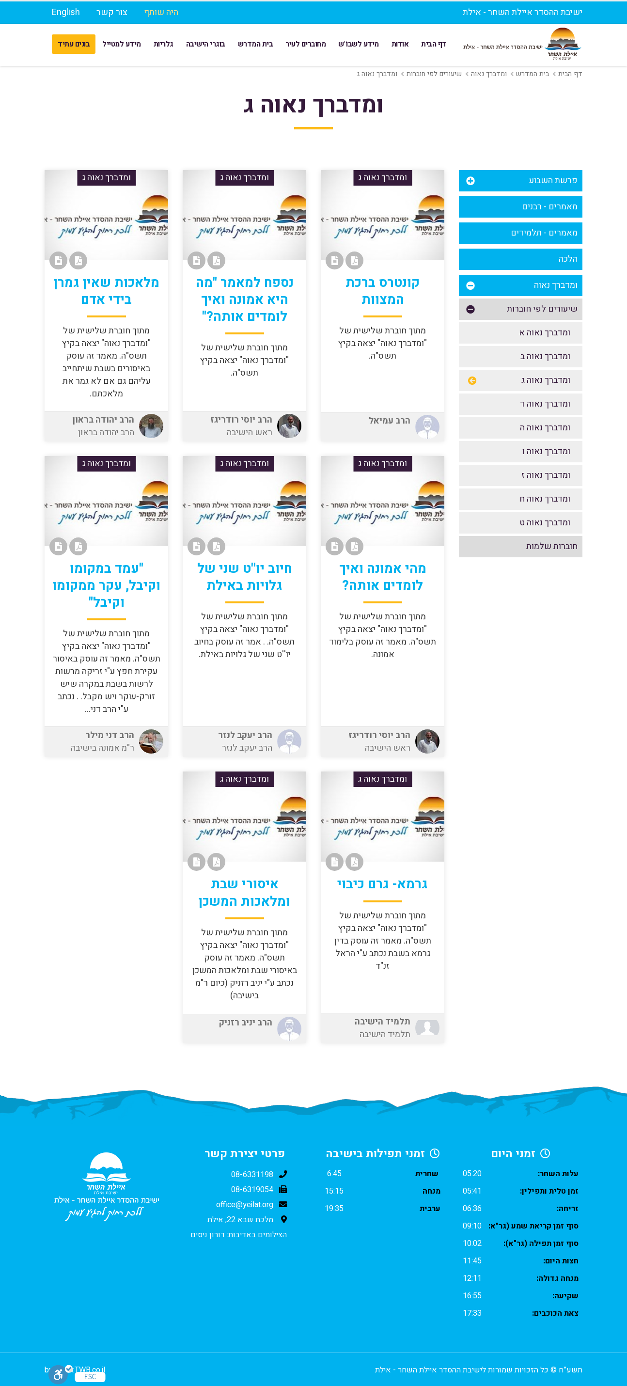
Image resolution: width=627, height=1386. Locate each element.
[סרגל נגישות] (60, 1375)
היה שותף (161, 12)
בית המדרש (255, 44)
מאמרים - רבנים (550, 206)
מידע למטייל (121, 44)
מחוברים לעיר (305, 44)
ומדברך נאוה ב (545, 356)
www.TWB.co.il (80, 1370)
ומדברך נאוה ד (545, 403)
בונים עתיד (74, 44)
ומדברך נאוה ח (544, 498)
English (66, 12)
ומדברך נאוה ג (545, 380)
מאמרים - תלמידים (544, 232)
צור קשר (111, 12)
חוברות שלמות (552, 546)
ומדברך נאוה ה (545, 427)
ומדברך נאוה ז (545, 475)
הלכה (568, 259)
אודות (400, 44)
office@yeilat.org (244, 1205)
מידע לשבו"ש (358, 44)
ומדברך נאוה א (544, 332)
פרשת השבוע (553, 180)
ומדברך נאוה (489, 74)
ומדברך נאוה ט (544, 522)
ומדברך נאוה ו (546, 451)
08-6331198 (252, 1175)
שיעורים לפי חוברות (434, 74)
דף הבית (434, 44)
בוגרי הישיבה (205, 44)
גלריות (163, 44)
